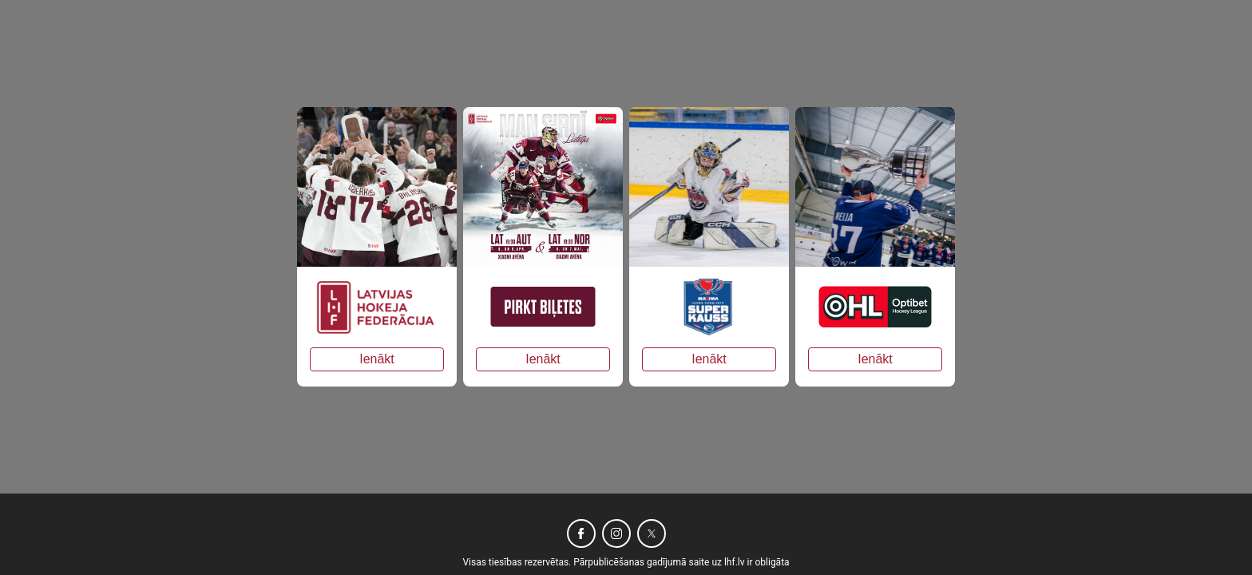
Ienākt (376, 359)
